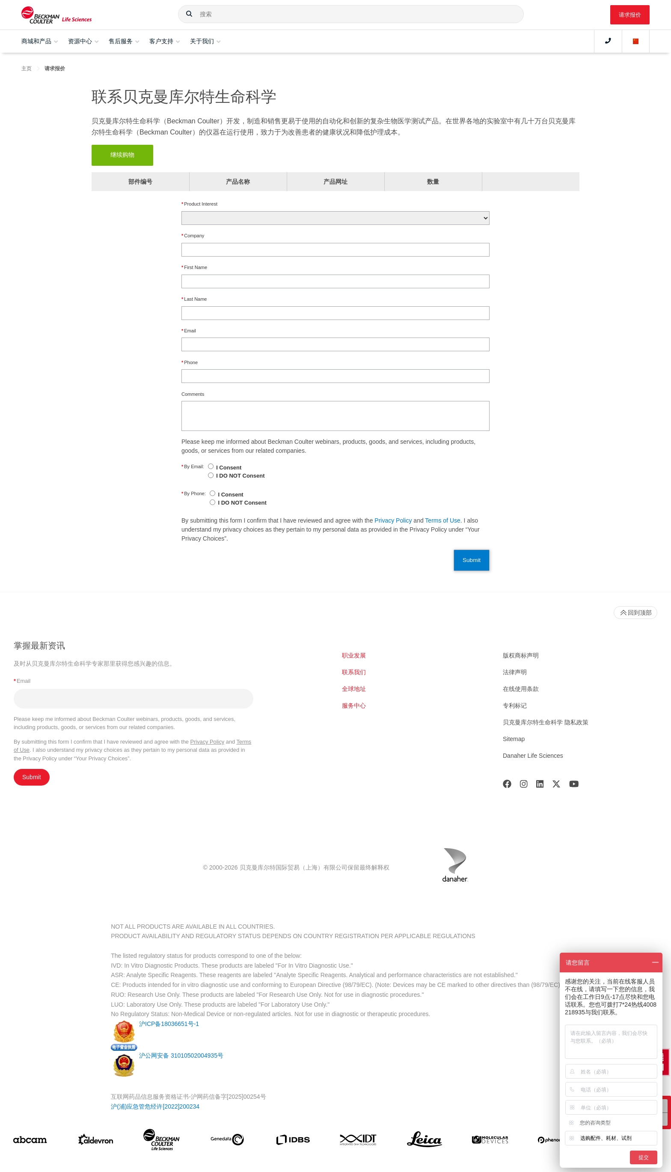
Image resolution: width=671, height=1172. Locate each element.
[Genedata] (227, 1141)
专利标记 (515, 705)
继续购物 (122, 155)
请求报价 (630, 15)
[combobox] (350, 14)
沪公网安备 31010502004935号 (181, 1055)
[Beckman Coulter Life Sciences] (161, 1141)
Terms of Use (442, 520)
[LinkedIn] (540, 785)
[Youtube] (574, 785)
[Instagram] (524, 785)
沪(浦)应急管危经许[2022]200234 (155, 1106)
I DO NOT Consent (240, 475)
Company (192, 235)
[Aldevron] (96, 1141)
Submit (472, 560)
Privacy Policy (393, 520)
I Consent (228, 467)
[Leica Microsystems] (424, 1141)
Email (188, 331)
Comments (192, 394)
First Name (194, 267)
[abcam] (30, 1141)
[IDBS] (293, 1142)
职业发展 (354, 655)
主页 (26, 69)
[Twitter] (556, 785)
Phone (189, 362)
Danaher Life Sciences (533, 755)
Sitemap (514, 738)
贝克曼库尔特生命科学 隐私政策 (545, 722)
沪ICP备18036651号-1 (169, 1023)
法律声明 (515, 672)
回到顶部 (635, 612)
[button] (189, 14)
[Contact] (608, 41)
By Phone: (193, 493)
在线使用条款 (521, 688)
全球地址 (354, 688)
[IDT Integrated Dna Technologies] (358, 1141)
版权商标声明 (521, 655)
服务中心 (354, 705)
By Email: (192, 466)
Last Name (194, 299)
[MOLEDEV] (490, 1141)
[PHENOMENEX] (556, 1142)
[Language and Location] (636, 41)
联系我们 (354, 672)
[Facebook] (507, 785)
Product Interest (199, 204)
